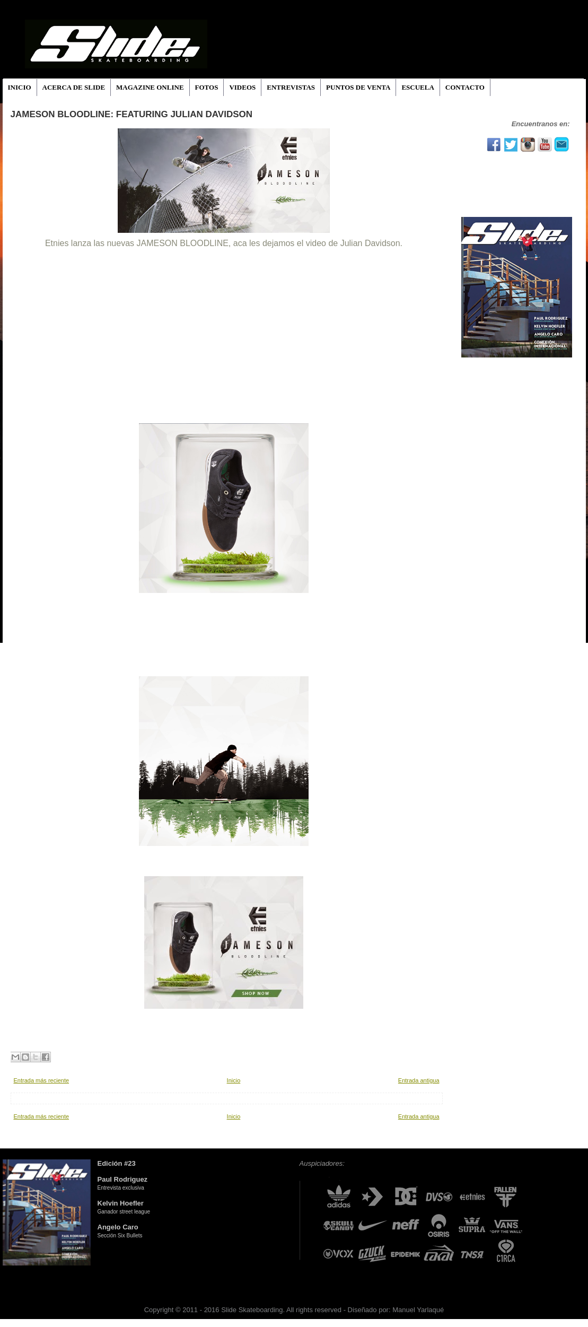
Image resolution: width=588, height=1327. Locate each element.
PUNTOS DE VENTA (358, 87)
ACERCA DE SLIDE (73, 87)
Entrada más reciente (41, 1080)
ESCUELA (417, 87)
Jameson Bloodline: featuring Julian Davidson (132, 114)
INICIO (19, 87)
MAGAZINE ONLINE (150, 87)
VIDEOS (242, 87)
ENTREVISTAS (291, 87)
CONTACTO (465, 87)
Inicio (234, 1080)
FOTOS (206, 87)
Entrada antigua (419, 1080)
